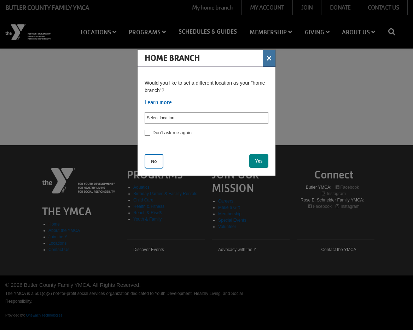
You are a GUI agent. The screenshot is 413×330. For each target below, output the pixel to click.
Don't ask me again (172, 132)
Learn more (158, 102)
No (154, 161)
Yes (258, 161)
